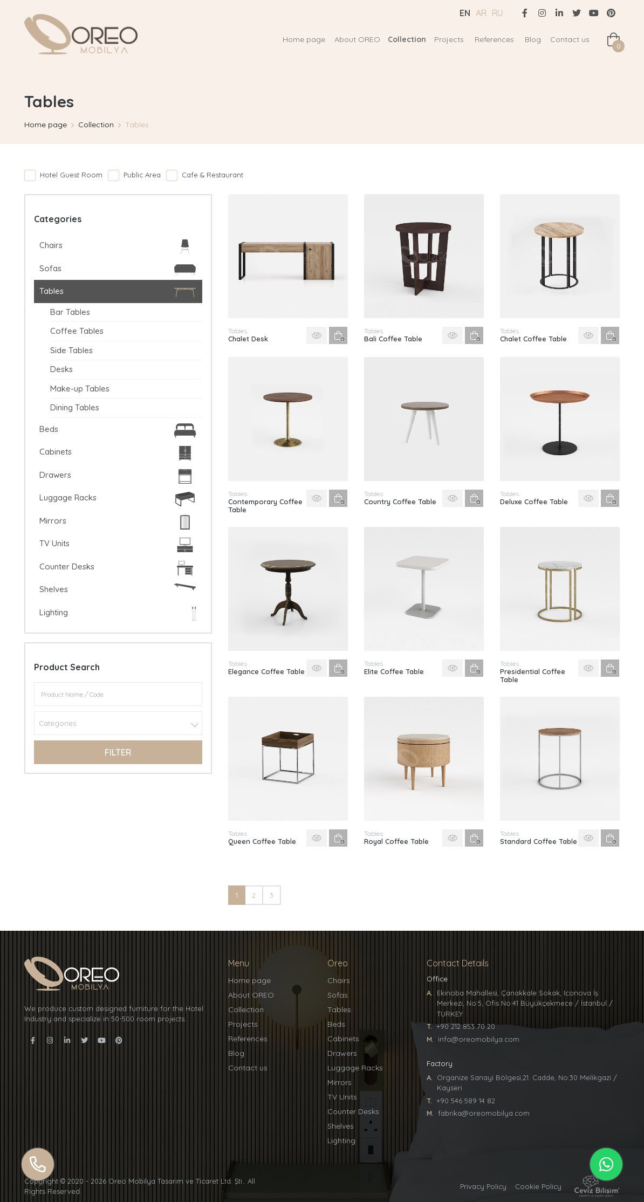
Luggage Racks (117, 499)
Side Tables (71, 350)
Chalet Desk (248, 338)
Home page (304, 39)
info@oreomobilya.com (478, 1039)
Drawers (117, 476)
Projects (449, 39)
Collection (407, 39)
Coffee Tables (77, 331)
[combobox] (118, 723)
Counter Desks (117, 568)
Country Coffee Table (400, 501)
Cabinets (117, 453)
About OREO (357, 39)
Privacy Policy (483, 1186)
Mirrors (117, 522)
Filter (118, 752)
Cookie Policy (538, 1186)
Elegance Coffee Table (266, 671)
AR (481, 13)
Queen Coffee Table (262, 841)
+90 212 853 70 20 (465, 1026)
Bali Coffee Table (393, 338)
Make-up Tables (79, 388)
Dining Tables (74, 407)
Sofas (117, 270)
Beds (117, 430)
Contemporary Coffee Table (265, 505)
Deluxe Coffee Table (534, 501)
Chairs (117, 246)
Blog (533, 39)
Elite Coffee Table (394, 671)
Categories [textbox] (57, 723)
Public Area (142, 174)
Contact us (570, 39)
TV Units (117, 545)
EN (465, 13)
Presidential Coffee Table (532, 675)
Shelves (117, 588)
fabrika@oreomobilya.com (484, 1113)
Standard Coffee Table (538, 841)
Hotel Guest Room (71, 174)
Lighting (117, 614)
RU (497, 13)
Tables (117, 292)
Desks (61, 369)
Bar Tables (70, 312)
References (494, 39)
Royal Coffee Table (396, 841)
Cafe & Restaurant (212, 174)
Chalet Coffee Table (533, 338)
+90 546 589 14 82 (465, 1100)
